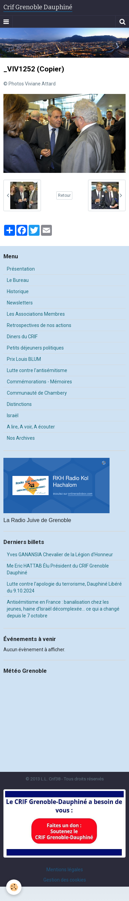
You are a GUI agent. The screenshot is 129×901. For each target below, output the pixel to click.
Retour (64, 195)
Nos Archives (21, 438)
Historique (18, 291)
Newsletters (20, 302)
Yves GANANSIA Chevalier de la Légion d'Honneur (60, 554)
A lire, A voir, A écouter (31, 426)
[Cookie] (14, 887)
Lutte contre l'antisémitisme (37, 370)
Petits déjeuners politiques (35, 348)
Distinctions (19, 404)
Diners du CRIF (22, 336)
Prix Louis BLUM (24, 359)
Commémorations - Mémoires (39, 381)
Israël (12, 415)
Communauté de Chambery (37, 393)
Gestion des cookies (64, 880)
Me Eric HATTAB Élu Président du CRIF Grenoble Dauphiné (58, 569)
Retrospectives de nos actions (39, 325)
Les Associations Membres (36, 314)
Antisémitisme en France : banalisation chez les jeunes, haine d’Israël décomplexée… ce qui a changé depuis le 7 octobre (63, 608)
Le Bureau (18, 280)
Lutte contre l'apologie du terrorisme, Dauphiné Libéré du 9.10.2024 (64, 587)
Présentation (21, 269)
